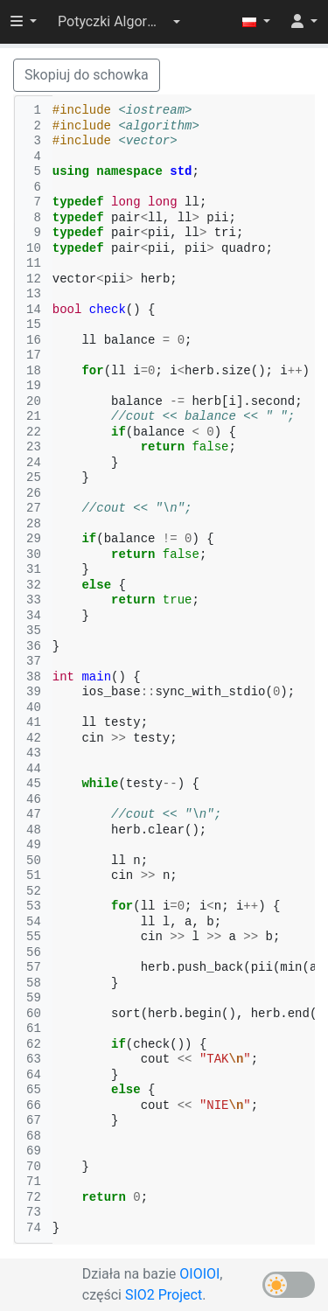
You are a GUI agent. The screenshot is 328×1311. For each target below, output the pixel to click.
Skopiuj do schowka (86, 74)
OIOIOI (199, 1274)
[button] (119, 22)
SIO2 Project (163, 1295)
